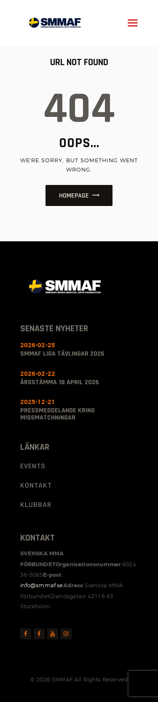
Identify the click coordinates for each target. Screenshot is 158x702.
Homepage (74, 195)
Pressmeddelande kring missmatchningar (57, 414)
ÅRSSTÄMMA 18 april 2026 (59, 382)
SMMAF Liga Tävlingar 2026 (62, 353)
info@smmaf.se (41, 585)
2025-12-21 (38, 402)
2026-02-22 (38, 373)
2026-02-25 (38, 345)
